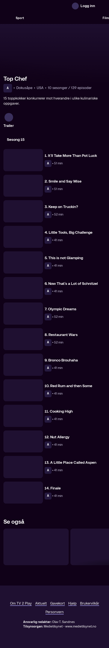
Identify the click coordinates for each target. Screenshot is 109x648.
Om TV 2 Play (21, 603)
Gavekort (57, 603)
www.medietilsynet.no (80, 626)
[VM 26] (63, 18)
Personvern (54, 612)
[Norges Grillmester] (36, 547)
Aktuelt (41, 603)
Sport (20, 18)
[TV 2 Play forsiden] (35, 6)
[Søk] (7, 18)
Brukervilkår (89, 603)
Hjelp (72, 603)
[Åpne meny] (101, 6)
